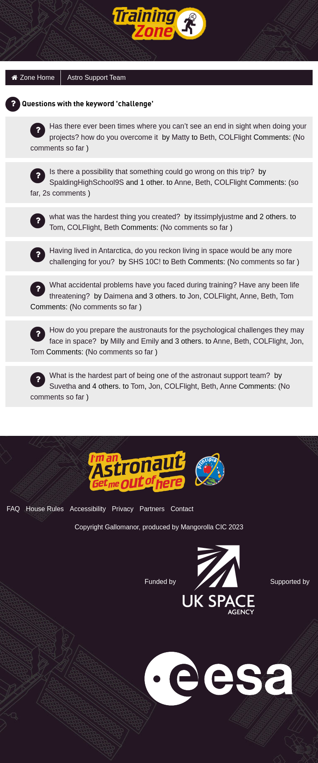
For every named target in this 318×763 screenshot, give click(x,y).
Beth (207, 137)
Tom (56, 227)
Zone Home (37, 77)
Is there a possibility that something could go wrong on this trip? (152, 171)
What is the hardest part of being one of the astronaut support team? (160, 375)
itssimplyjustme (218, 217)
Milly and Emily (134, 341)
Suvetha (62, 386)
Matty (181, 137)
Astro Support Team (96, 77)
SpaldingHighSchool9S (86, 182)
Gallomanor (122, 527)
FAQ (13, 508)
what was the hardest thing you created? (115, 217)
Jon (193, 296)
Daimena (118, 296)
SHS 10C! (144, 262)
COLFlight (235, 137)
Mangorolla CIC (203, 527)
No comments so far (195, 227)
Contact (182, 508)
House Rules (45, 508)
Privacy (122, 508)
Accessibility (88, 508)
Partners (152, 508)
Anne (182, 182)
